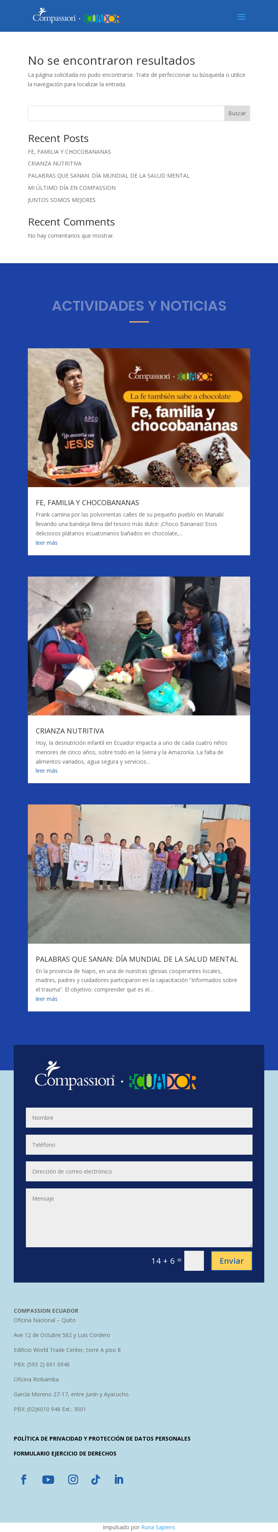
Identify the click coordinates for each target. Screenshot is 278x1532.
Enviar (232, 1260)
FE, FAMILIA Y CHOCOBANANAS (69, 151)
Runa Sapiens (158, 1527)
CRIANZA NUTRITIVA (55, 163)
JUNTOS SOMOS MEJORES (62, 200)
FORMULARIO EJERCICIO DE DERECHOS (65, 1453)
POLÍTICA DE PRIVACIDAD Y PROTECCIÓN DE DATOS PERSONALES (102, 1438)
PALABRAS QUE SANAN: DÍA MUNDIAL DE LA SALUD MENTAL (109, 175)
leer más (47, 542)
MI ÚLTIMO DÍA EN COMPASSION (72, 187)
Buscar (237, 113)
